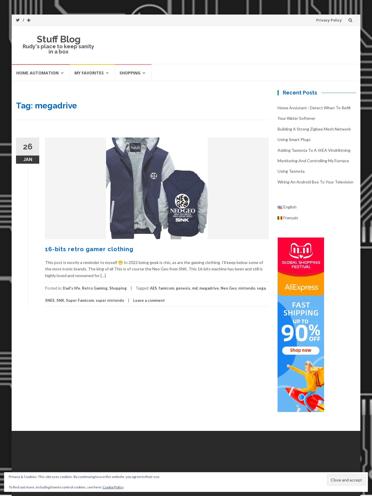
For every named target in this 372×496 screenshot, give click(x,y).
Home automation (37, 73)
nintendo (246, 288)
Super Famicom (80, 300)
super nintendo (110, 300)
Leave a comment (149, 300)
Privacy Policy (329, 20)
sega (261, 288)
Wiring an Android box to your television (315, 181)
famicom (166, 288)
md (195, 288)
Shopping (129, 73)
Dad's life (71, 288)
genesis (183, 288)
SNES (50, 300)
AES (153, 288)
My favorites (89, 73)
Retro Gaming (95, 288)
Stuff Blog (59, 39)
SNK (60, 300)
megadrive (209, 288)
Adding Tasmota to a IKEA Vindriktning (314, 150)
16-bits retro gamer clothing (89, 249)
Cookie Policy (113, 487)
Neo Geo (229, 288)
